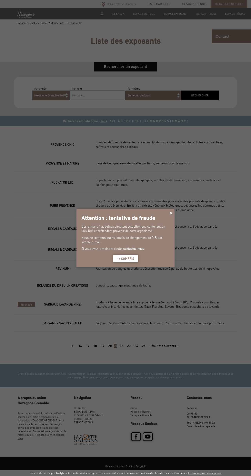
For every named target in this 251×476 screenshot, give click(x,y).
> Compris (125, 259)
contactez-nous (133, 249)
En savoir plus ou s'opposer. (205, 473)
